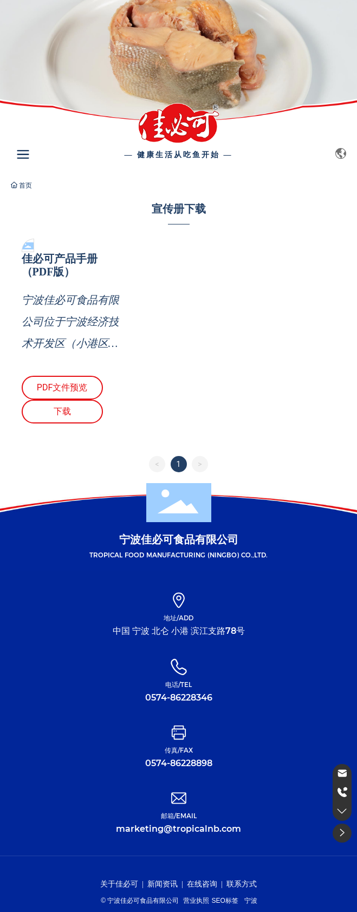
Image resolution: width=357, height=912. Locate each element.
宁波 (250, 900)
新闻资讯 (162, 884)
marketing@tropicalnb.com (178, 829)
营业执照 (196, 900)
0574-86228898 (178, 763)
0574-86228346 (178, 697)
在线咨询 (202, 884)
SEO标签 (224, 900)
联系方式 (241, 884)
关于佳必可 (119, 884)
